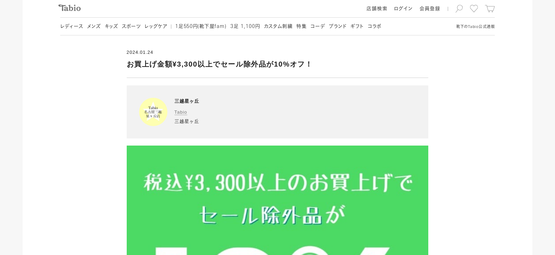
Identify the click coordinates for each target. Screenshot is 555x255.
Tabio (180, 112)
